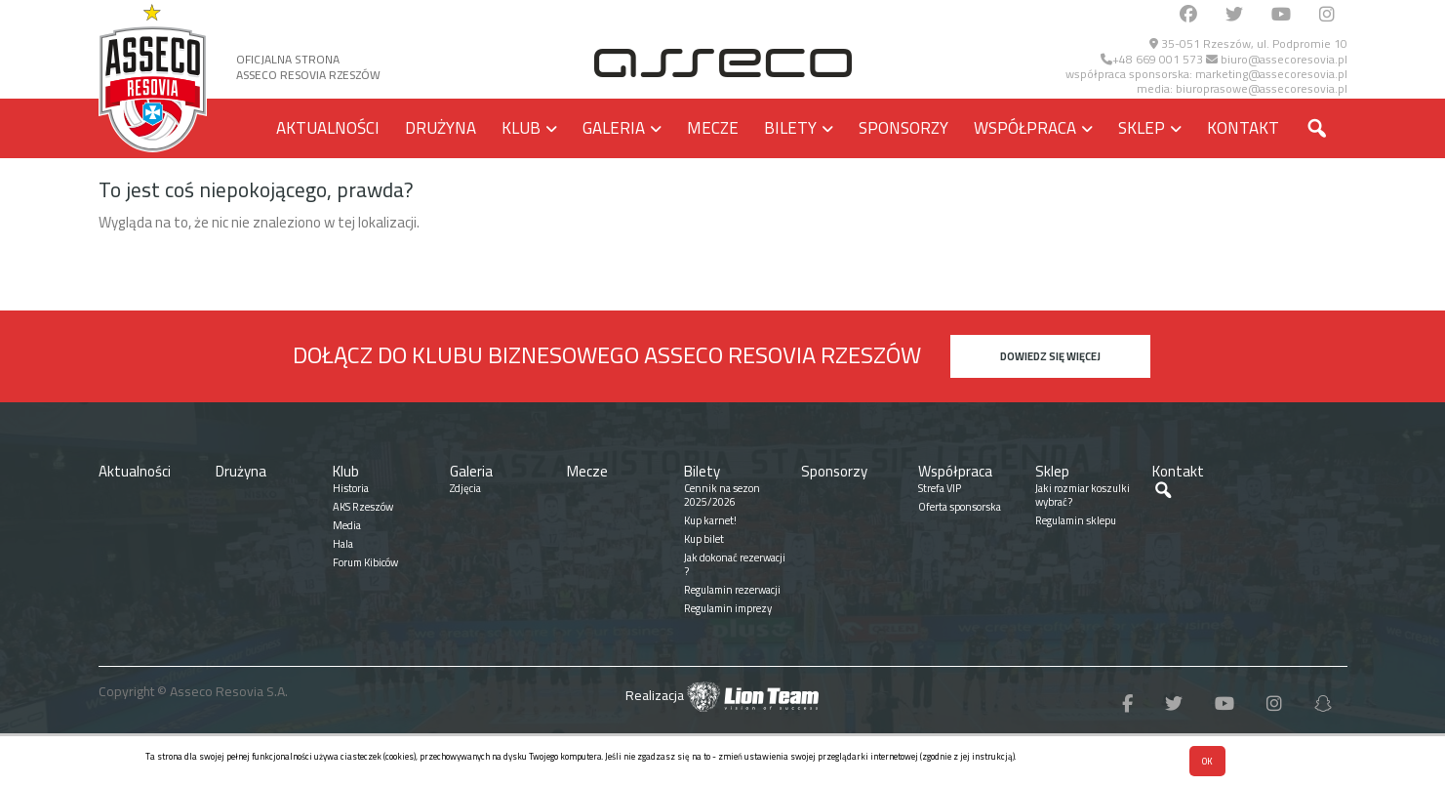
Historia (351, 488)
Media (347, 525)
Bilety (790, 128)
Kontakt (1243, 128)
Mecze (713, 128)
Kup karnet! (710, 520)
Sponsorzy (903, 128)
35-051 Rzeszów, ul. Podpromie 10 (1248, 43)
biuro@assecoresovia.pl (1276, 59)
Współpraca (1025, 128)
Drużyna (440, 128)
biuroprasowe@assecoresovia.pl (1261, 88)
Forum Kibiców (365, 562)
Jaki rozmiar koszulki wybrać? (1082, 495)
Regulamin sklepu (1075, 520)
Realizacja (722, 695)
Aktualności (328, 128)
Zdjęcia (465, 488)
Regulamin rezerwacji (732, 590)
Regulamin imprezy (728, 608)
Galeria (613, 128)
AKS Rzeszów (363, 507)
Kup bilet (704, 539)
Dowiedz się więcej (1050, 356)
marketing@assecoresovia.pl (1271, 73)
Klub (521, 128)
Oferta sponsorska (959, 507)
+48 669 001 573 (1152, 59)
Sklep (1141, 128)
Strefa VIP (939, 488)
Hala (343, 544)
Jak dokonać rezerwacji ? (734, 564)
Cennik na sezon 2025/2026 (722, 495)
